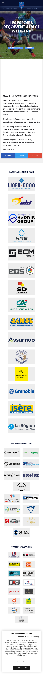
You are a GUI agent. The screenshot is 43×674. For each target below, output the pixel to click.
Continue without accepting (28, 636)
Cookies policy (21, 655)
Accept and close (21, 668)
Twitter (21, 155)
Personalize (21, 662)
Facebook (8, 155)
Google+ (35, 155)
